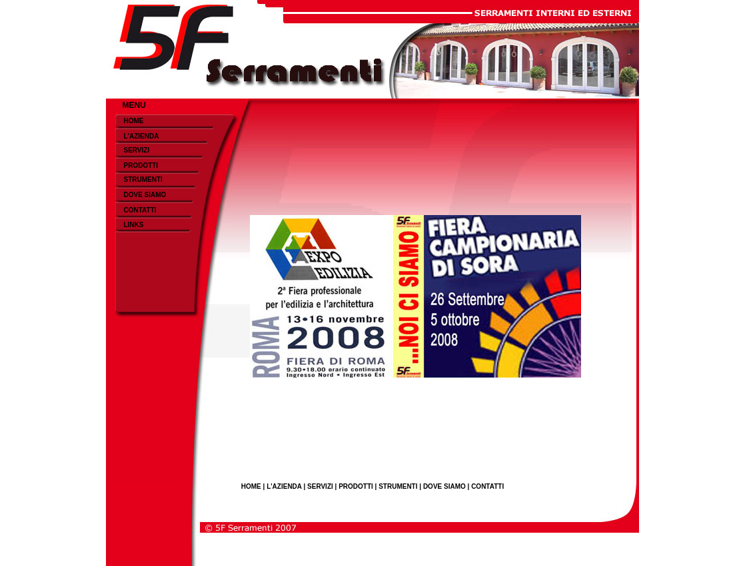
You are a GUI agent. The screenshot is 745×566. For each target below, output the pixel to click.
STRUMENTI (142, 179)
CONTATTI (139, 210)
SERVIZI (136, 150)
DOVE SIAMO (144, 194)
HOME (133, 121)
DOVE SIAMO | (447, 486)
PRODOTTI (140, 165)
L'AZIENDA (141, 136)
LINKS (133, 224)
